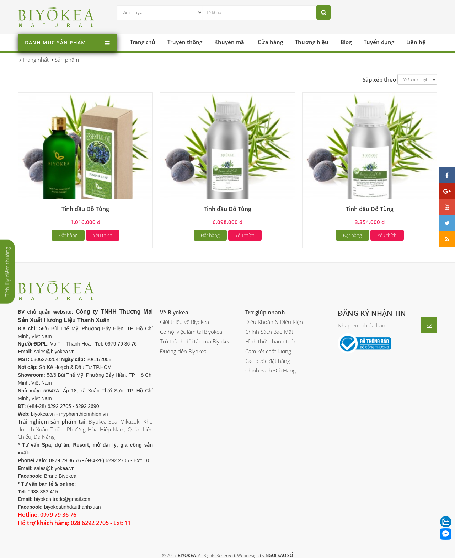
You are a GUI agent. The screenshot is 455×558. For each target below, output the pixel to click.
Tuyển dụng (379, 41)
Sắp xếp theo (379, 79)
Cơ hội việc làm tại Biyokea (191, 331)
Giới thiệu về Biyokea (184, 321)
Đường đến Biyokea (183, 351)
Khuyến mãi (230, 41)
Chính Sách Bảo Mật (269, 331)
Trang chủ (142, 41)
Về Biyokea (174, 312)
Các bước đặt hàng (267, 360)
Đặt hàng (68, 235)
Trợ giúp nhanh (265, 312)
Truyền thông (184, 41)
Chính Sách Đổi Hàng (270, 370)
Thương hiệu (311, 41)
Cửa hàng (270, 41)
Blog (346, 41)
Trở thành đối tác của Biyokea (195, 341)
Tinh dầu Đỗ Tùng (85, 209)
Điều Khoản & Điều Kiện (274, 321)
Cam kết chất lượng (268, 351)
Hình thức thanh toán (271, 341)
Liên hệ (415, 41)
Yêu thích (102, 235)
